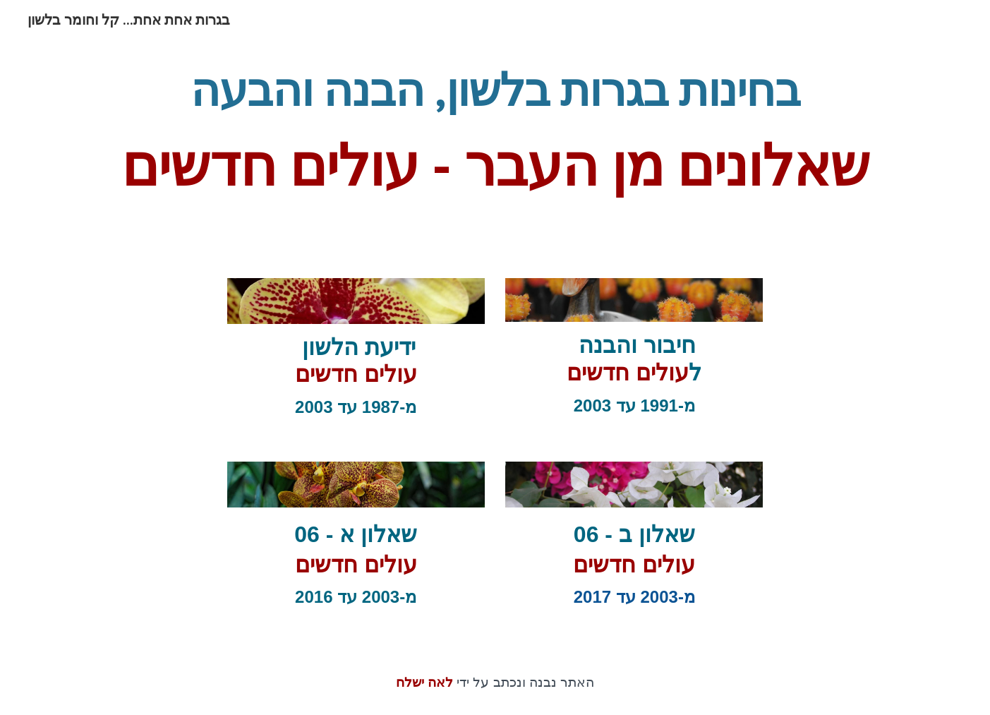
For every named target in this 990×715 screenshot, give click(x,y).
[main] (494, 140)
